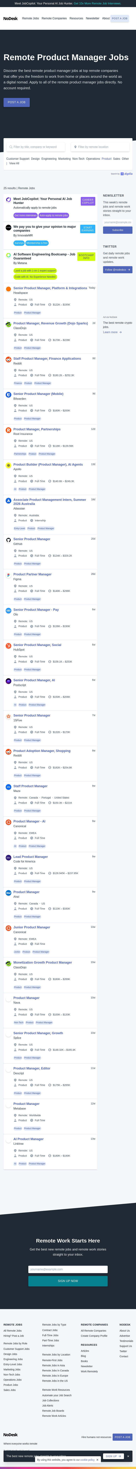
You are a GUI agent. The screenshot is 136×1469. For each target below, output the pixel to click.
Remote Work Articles (54, 1415)
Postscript (19, 685)
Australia (34, 515)
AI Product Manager (28, 1139)
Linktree (18, 1143)
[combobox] (100, 147)
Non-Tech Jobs (12, 1374)
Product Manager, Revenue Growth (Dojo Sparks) (50, 323)
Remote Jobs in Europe (55, 1375)
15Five (17, 720)
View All (14, 163)
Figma (17, 579)
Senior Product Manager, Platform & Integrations (50, 288)
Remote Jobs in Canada (55, 1370)
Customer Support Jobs (17, 1349)
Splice (17, 1037)
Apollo (17, 469)
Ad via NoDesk (110, 317)
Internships (48, 1345)
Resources (89, 1344)
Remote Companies (54, 18)
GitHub (17, 543)
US (31, 299)
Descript (18, 1073)
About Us (125, 1330)
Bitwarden (19, 398)
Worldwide (35, 1115)
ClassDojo (19, 328)
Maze (16, 790)
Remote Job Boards (53, 1410)
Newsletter (93, 18)
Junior (17, 952)
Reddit (17, 363)
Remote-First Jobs (52, 1360)
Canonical (19, 826)
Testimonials (126, 1341)
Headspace (20, 292)
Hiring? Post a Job (14, 1335)
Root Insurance (23, 433)
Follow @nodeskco (118, 269)
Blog (83, 1356)
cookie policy (87, 1459)
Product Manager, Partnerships (37, 429)
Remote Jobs (30, 18)
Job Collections (50, 1400)
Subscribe (117, 230)
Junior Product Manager (31, 927)
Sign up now (68, 1281)
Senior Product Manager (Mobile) (38, 394)
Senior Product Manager (31, 539)
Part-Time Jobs (50, 1340)
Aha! (16, 896)
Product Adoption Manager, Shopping (41, 751)
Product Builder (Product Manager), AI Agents (48, 464)
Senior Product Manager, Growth (38, 1033)
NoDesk (125, 1324)
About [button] (106, 18)
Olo (15, 614)
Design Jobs (10, 1354)
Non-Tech (18, 1022)
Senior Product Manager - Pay (36, 610)
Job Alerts (47, 1405)
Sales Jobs (10, 1390)
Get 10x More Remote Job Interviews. (97, 3)
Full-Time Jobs (50, 1335)
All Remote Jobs (13, 1330)
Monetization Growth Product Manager (42, 962)
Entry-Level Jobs (13, 1364)
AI (15, 489)
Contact (124, 1356)
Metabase (19, 1108)
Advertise (125, 1335)
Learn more (112, 332)
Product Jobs (11, 1384)
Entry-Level (19, 528)
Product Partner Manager (32, 574)
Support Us (126, 1346)
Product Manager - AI (29, 821)
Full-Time (40, 304)
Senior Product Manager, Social (37, 645)
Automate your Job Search (57, 1395)
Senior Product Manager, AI (34, 680)
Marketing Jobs (12, 1369)
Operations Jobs (13, 1379)
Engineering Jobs (13, 1359)
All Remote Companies (93, 1330)
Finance (18, 383)
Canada (33, 797)
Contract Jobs (49, 1330)
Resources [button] (76, 18)
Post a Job (122, 1437)
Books (84, 1361)
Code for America (24, 861)
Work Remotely (89, 1371)
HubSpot (18, 649)
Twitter (123, 1351)
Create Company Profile (94, 1335)
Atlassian (19, 508)
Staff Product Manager (30, 786)
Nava (16, 1002)
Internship (40, 520)
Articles (85, 1350)
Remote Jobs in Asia (53, 1365)
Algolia (121, 173)
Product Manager (32, 313)
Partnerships (20, 454)
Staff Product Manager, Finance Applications (47, 358)
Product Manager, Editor (31, 1068)
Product (22, 304)
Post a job (120, 18)
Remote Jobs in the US (55, 1380)
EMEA (32, 833)
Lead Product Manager (30, 857)
